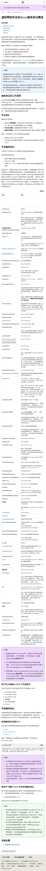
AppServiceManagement (8, 248)
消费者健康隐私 (21, 866)
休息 (6, 729)
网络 (9, 12)
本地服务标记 (6, 30)
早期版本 (39, 863)
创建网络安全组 (15, 845)
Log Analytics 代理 (26, 396)
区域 (9, 161)
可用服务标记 (6, 28)
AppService (5, 236)
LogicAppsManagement (8, 519)
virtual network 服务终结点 (14, 673)
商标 (37, 866)
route (32, 673)
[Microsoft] (23, 2)
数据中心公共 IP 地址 (29, 279)
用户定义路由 (32, 642)
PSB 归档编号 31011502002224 (29, 861)
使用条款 (31, 866)
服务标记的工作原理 (8, 26)
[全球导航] (1, 2)
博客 (2, 866)
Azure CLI (7, 734)
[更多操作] (43, 12)
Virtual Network (17, 12)
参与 (8, 866)
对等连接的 (26, 638)
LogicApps (5, 516)
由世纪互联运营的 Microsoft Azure (16, 863)
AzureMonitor (6, 378)
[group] (23, 419)
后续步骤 (5, 33)
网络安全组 (17, 60)
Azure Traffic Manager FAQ (32, 467)
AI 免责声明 (32, 863)
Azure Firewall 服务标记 (13, 658)
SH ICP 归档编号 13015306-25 (9, 861)
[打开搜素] (44, 2)
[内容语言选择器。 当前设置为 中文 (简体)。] (6, 857)
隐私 (2, 863)
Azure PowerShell (10, 732)
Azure (3, 12)
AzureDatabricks (6, 320)
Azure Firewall (27, 60)
